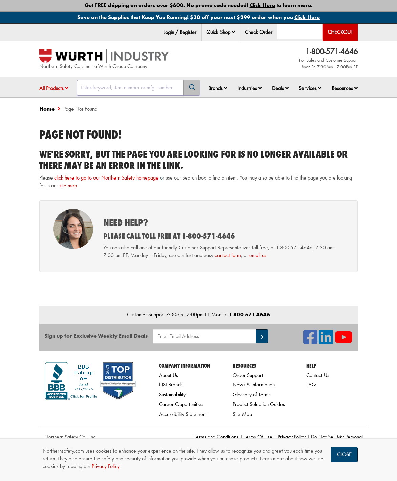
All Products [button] (53, 88)
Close (344, 454)
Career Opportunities (181, 404)
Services (310, 88)
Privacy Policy (292, 437)
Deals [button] (280, 88)
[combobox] (138, 88)
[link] (90, 412)
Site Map (242, 414)
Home (47, 109)
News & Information (254, 384)
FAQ (311, 384)
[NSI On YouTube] (343, 341)
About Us (168, 375)
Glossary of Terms (252, 394)
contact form (228, 255)
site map (68, 185)
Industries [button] (249, 88)
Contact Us (317, 375)
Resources (345, 88)
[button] (233, 32)
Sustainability (172, 394)
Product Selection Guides (259, 404)
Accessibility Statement (183, 414)
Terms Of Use (258, 437)
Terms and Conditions (216, 437)
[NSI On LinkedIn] (326, 341)
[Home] (104, 56)
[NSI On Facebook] (310, 341)
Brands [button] (217, 88)
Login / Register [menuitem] (179, 32)
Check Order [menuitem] (258, 32)
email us (257, 255)
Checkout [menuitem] (340, 32)
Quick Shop (220, 32)
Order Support (248, 375)
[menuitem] (221, 32)
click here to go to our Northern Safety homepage (106, 177)
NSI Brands (171, 384)
